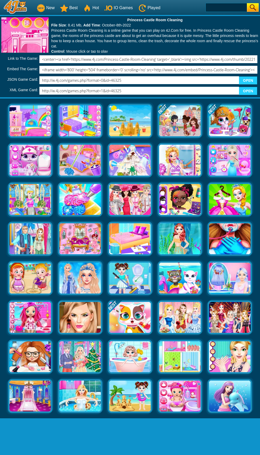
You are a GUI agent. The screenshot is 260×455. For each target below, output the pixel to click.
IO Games (118, 8)
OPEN (248, 80)
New (46, 8)
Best (69, 8)
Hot (91, 8)
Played (149, 8)
